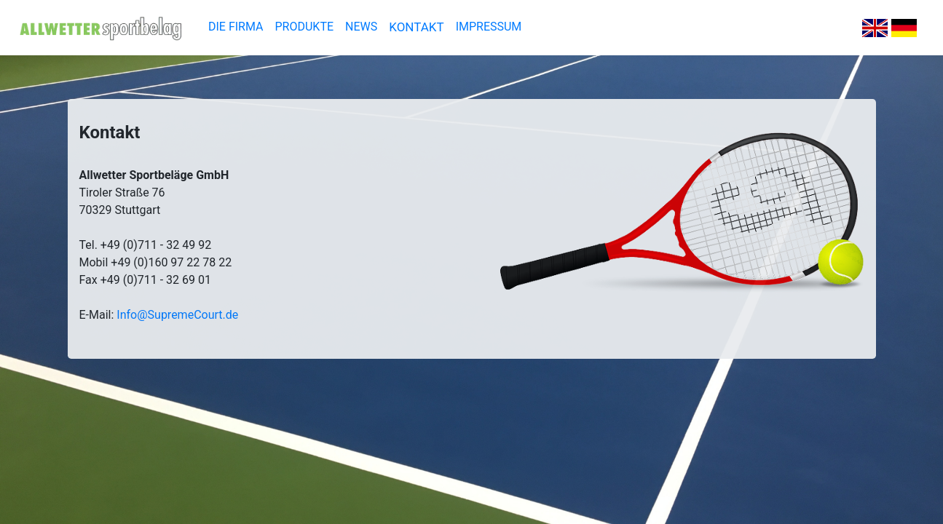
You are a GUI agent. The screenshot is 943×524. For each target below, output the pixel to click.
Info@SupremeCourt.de (177, 315)
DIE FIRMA (236, 26)
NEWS (361, 26)
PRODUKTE (304, 26)
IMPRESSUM (489, 26)
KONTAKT (416, 27)
